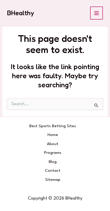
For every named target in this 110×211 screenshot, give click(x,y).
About (52, 144)
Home (53, 135)
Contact (52, 171)
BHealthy (20, 13)
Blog (53, 162)
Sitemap (52, 180)
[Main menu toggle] (96, 13)
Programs (52, 153)
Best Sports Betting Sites (52, 126)
